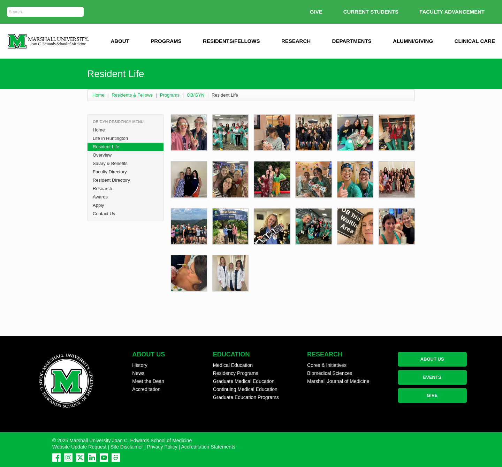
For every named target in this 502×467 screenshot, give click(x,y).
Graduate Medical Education (244, 381)
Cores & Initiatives (327, 365)
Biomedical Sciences (329, 373)
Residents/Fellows (231, 41)
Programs (166, 41)
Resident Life (106, 146)
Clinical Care (475, 41)
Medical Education (233, 365)
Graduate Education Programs (246, 397)
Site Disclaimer (127, 447)
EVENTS (432, 377)
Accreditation (146, 389)
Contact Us (104, 213)
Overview (102, 155)
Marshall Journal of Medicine (338, 381)
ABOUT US (432, 359)
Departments (352, 41)
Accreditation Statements (208, 447)
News (138, 373)
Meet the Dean (148, 381)
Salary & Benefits (110, 163)
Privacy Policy (162, 447)
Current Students (370, 12)
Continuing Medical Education (245, 389)
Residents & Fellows (132, 95)
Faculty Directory (110, 171)
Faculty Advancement (452, 12)
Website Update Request (79, 447)
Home (98, 95)
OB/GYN (196, 95)
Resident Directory (111, 180)
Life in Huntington (110, 138)
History (139, 365)
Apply (98, 205)
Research (296, 41)
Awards (100, 196)
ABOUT (120, 41)
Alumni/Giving (413, 41)
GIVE (316, 12)
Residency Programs (235, 373)
